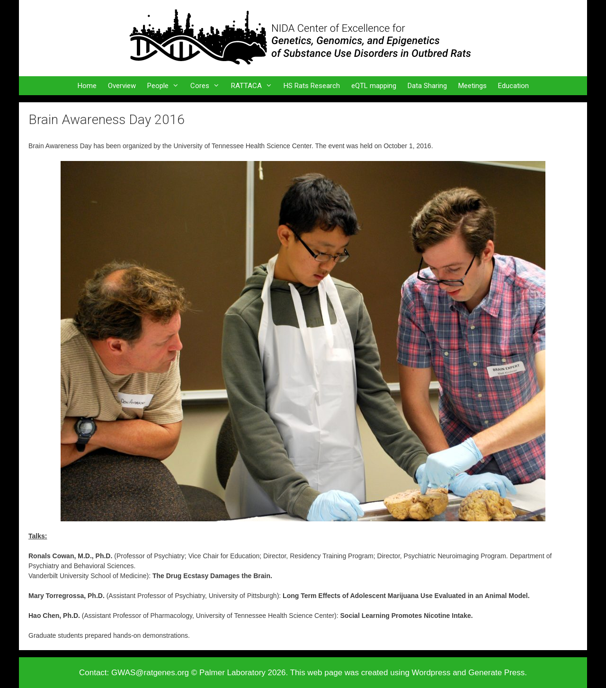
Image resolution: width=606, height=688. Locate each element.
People (166, 85)
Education (513, 85)
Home (87, 85)
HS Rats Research (312, 85)
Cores (207, 85)
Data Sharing (427, 85)
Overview (122, 85)
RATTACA (254, 85)
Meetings (472, 85)
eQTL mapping (373, 85)
